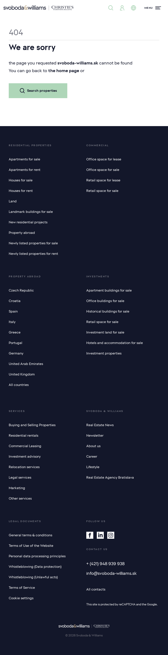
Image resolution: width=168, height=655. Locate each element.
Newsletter (95, 436)
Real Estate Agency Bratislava (110, 478)
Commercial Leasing (25, 446)
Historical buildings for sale (107, 311)
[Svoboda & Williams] (38, 8)
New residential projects (28, 222)
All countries (19, 385)
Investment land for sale (105, 332)
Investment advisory (25, 457)
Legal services (20, 478)
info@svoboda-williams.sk (111, 573)
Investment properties (103, 353)
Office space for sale (102, 170)
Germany (16, 353)
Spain (13, 311)
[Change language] (133, 8)
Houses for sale (21, 180)
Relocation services (24, 467)
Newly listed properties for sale (33, 243)
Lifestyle (92, 467)
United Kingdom (22, 374)
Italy (12, 322)
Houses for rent (21, 191)
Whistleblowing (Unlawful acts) (33, 577)
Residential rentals (23, 436)
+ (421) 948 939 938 (105, 563)
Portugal (15, 343)
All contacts (95, 589)
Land (13, 201)
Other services (20, 498)
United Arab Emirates (26, 364)
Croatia (15, 301)
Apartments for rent (24, 170)
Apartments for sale (24, 159)
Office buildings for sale (105, 301)
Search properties (38, 91)
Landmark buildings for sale (31, 212)
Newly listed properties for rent (33, 254)
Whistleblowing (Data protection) (35, 567)
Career (91, 457)
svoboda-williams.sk (77, 63)
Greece (15, 332)
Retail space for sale (102, 191)
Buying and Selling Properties (32, 425)
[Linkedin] (100, 535)
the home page (63, 70)
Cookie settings (21, 598)
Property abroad (22, 233)
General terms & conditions (30, 535)
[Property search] (111, 8)
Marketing (17, 488)
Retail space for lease (103, 180)
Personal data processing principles (37, 556)
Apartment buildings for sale (109, 290)
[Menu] (152, 7)
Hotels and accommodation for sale (114, 343)
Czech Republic (21, 290)
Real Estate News (100, 425)
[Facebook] (89, 535)
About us (93, 446)
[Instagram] (110, 535)
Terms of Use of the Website (31, 546)
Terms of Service (22, 588)
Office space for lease (103, 159)
